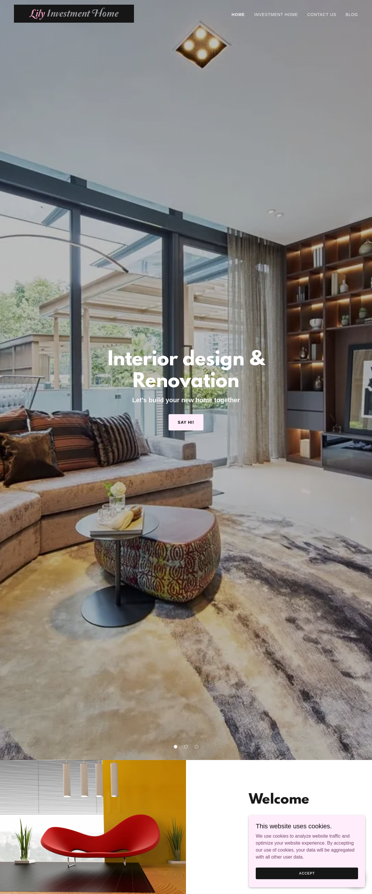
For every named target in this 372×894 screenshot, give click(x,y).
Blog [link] (352, 14)
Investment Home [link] (276, 14)
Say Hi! (186, 422)
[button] (175, 746)
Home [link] (238, 14)
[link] (74, 13)
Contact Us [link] (321, 14)
